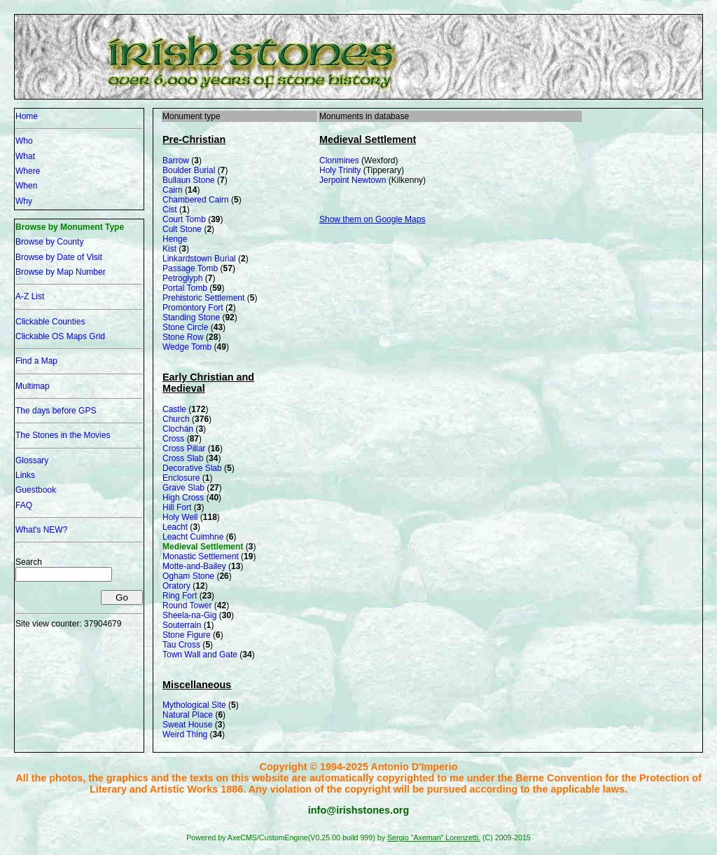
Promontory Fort (192, 308)
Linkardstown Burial (199, 259)
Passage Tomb (190, 268)
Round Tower (187, 605)
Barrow (175, 160)
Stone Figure (186, 635)
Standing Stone (191, 317)
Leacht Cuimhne (192, 537)
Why (23, 201)
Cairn (172, 190)
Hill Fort (176, 507)
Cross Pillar (183, 448)
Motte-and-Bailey (194, 566)
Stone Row (183, 337)
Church (176, 419)
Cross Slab (183, 458)
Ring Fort (179, 596)
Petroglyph (182, 278)
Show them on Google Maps (372, 219)
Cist (169, 209)
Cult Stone (182, 229)
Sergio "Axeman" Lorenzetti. (433, 837)
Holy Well (179, 517)
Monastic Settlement (200, 556)
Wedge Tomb (186, 347)
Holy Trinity (340, 170)
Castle (174, 409)
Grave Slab (183, 488)
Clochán (177, 429)
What (25, 156)
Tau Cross (181, 645)
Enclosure (181, 478)
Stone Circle (185, 327)
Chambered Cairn (195, 200)
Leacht (175, 527)
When (26, 186)
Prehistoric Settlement (203, 298)
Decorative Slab (192, 468)
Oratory (176, 586)
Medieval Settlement (202, 547)
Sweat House (187, 725)
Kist (169, 249)
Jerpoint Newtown (352, 180)
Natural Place (187, 715)
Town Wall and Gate (199, 654)
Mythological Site (194, 705)
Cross (173, 439)
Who (24, 141)
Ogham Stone (188, 576)
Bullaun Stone (188, 180)
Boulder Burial (188, 170)
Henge (174, 239)
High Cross (183, 497)
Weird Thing (184, 734)
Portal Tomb (184, 288)
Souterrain (181, 625)
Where (27, 171)
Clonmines (339, 160)
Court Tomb (184, 219)
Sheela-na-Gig (189, 615)
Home (26, 116)
